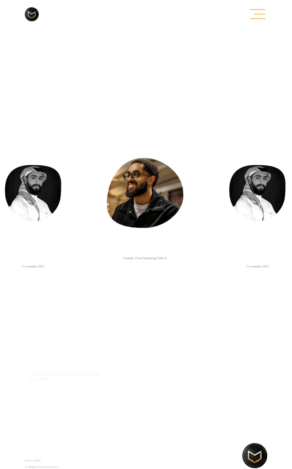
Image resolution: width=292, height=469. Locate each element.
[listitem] (145, 219)
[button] (257, 14)
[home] (32, 14)
